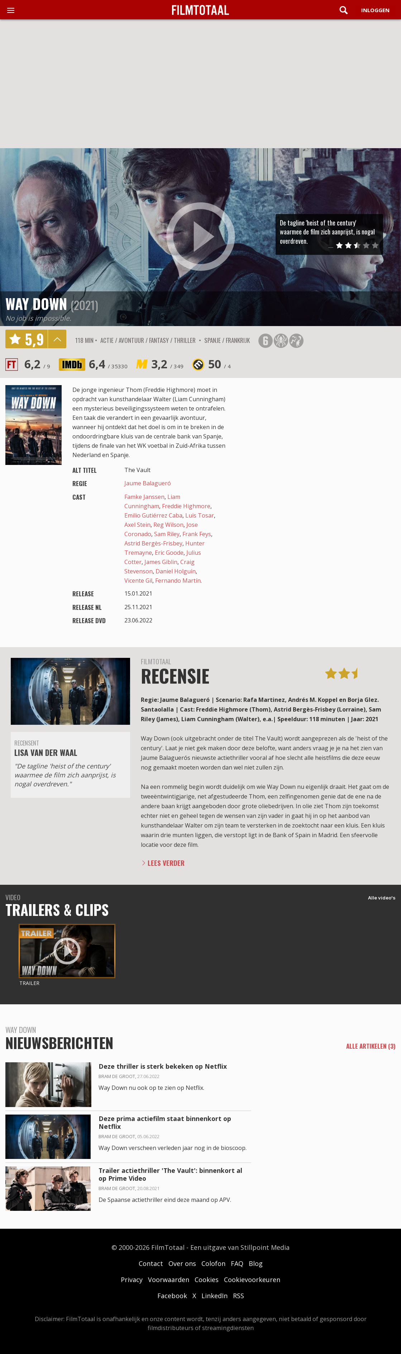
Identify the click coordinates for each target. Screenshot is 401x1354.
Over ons (182, 1263)
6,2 (37, 364)
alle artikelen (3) (371, 1046)
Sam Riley (167, 534)
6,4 (108, 364)
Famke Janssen (144, 497)
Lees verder (166, 862)
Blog (256, 1263)
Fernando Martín (178, 580)
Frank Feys (196, 534)
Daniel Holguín (176, 571)
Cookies (207, 1279)
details (57, 339)
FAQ (237, 1263)
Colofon (213, 1263)
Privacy (132, 1279)
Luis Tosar (199, 515)
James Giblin (160, 562)
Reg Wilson (168, 525)
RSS (238, 1295)
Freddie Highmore (186, 506)
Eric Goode (169, 553)
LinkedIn (214, 1295)
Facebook (172, 1295)
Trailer (29, 983)
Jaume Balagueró (147, 483)
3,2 (167, 364)
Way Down (36, 303)
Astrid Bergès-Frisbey (153, 543)
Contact (151, 1263)
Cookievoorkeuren (252, 1279)
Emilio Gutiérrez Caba (153, 515)
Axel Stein (137, 525)
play (200, 237)
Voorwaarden (168, 1279)
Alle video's (382, 898)
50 (219, 364)
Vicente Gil (138, 580)
